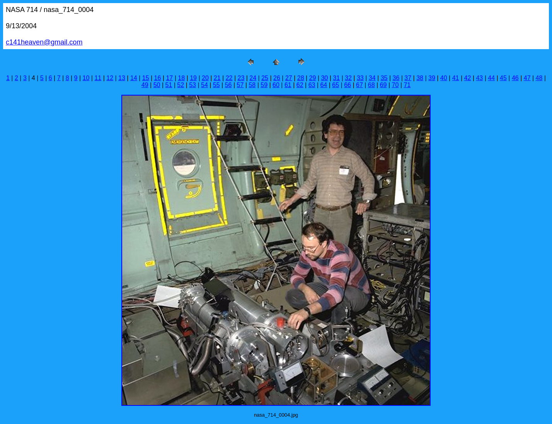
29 (312, 78)
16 (157, 78)
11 (97, 78)
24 (252, 78)
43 (479, 78)
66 (347, 85)
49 (144, 85)
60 (276, 85)
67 (359, 85)
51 (168, 85)
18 (181, 78)
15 (145, 78)
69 (383, 85)
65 (335, 85)
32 (348, 78)
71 (407, 85)
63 (311, 85)
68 (371, 85)
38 (419, 78)
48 (539, 78)
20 (205, 78)
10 (86, 78)
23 (241, 78)
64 (323, 85)
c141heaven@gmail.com (44, 42)
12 (109, 78)
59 (264, 85)
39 (431, 78)
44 (491, 78)
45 (503, 78)
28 (300, 78)
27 (288, 78)
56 (228, 85)
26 (276, 78)
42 (467, 78)
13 (121, 78)
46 (515, 78)
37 (407, 78)
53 (192, 85)
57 (240, 85)
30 (324, 78)
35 (384, 78)
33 (360, 78)
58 (252, 85)
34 (372, 78)
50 (156, 85)
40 (443, 78)
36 (395, 78)
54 (204, 85)
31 (336, 78)
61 (288, 85)
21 (217, 78)
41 (455, 78)
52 (180, 85)
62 (299, 85)
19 (193, 78)
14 (133, 78)
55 (216, 85)
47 (527, 78)
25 (264, 78)
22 (229, 78)
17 (169, 78)
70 (395, 85)
